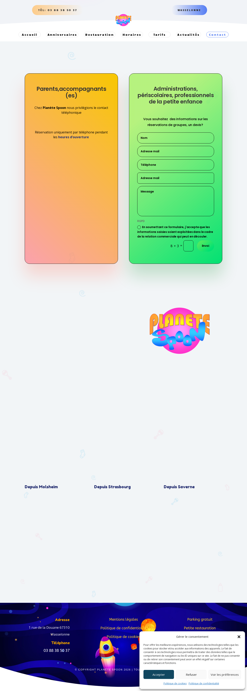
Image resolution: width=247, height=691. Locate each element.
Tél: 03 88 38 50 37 (57, 10)
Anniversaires (62, 34)
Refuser (191, 675)
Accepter (158, 675)
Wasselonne (189, 10)
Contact (217, 34)
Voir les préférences (225, 675)
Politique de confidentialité (204, 683)
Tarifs (159, 34)
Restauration (99, 34)
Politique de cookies (175, 683)
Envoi (205, 250)
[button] (239, 637)
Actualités (188, 34)
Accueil (29, 34)
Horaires (132, 34)
